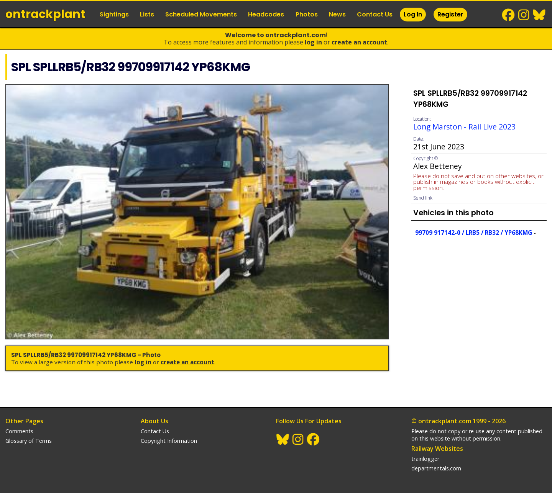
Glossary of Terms (28, 440)
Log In (413, 14)
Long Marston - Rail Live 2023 (464, 126)
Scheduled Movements (201, 14)
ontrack (45, 14)
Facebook (509, 15)
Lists (147, 14)
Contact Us (375, 14)
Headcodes (266, 14)
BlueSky (539, 15)
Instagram (524, 15)
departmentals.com (436, 468)
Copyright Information (169, 440)
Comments (19, 431)
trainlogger (425, 458)
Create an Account (359, 42)
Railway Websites (437, 448)
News (337, 14)
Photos (307, 14)
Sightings (114, 14)
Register (450, 14)
